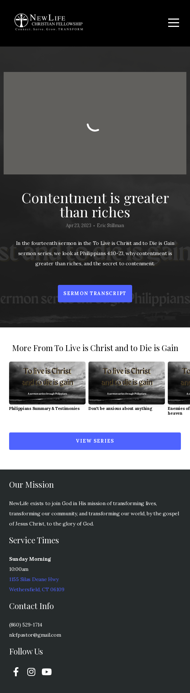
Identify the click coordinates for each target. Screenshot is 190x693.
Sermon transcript (94, 293)
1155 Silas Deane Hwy (33, 579)
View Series (95, 441)
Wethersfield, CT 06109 (36, 589)
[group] (47, 389)
